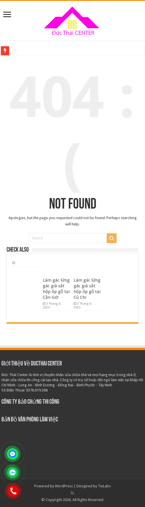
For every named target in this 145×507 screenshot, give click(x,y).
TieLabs (104, 486)
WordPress (64, 486)
